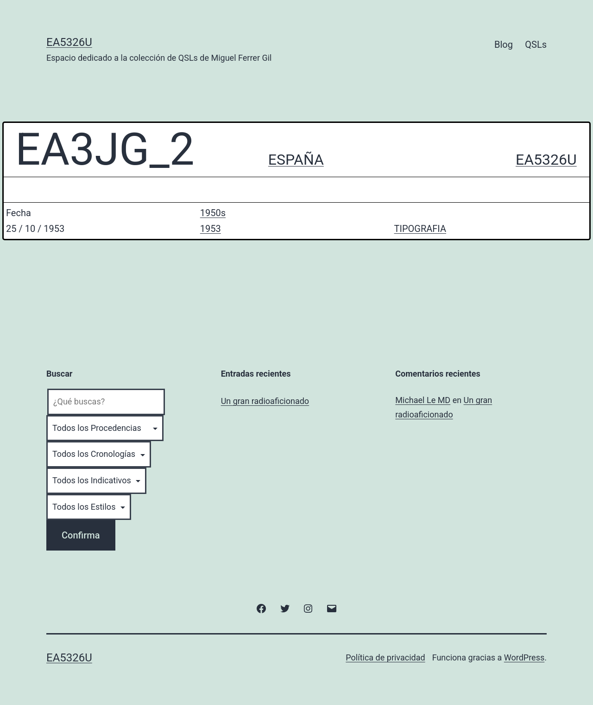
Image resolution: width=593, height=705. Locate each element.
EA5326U (69, 42)
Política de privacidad (385, 657)
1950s (213, 212)
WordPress (524, 657)
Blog (503, 44)
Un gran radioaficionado (265, 401)
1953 (210, 228)
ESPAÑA (296, 159)
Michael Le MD (422, 400)
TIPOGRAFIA (420, 228)
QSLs (536, 44)
